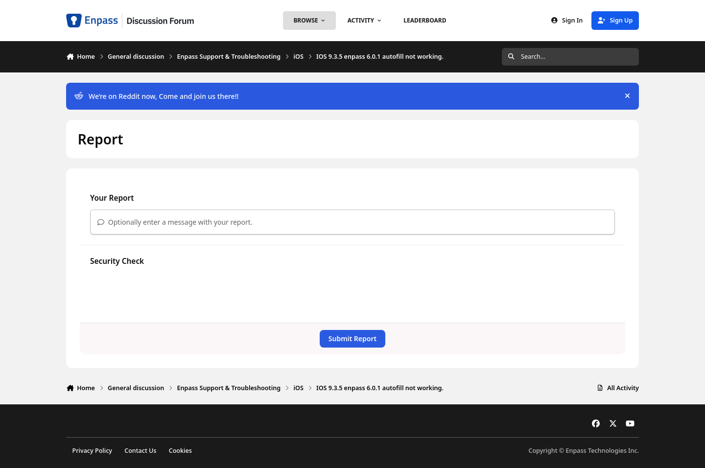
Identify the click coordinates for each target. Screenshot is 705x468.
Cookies (180, 450)
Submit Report (352, 338)
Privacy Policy (92, 450)
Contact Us (140, 450)
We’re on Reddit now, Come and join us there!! (156, 96)
